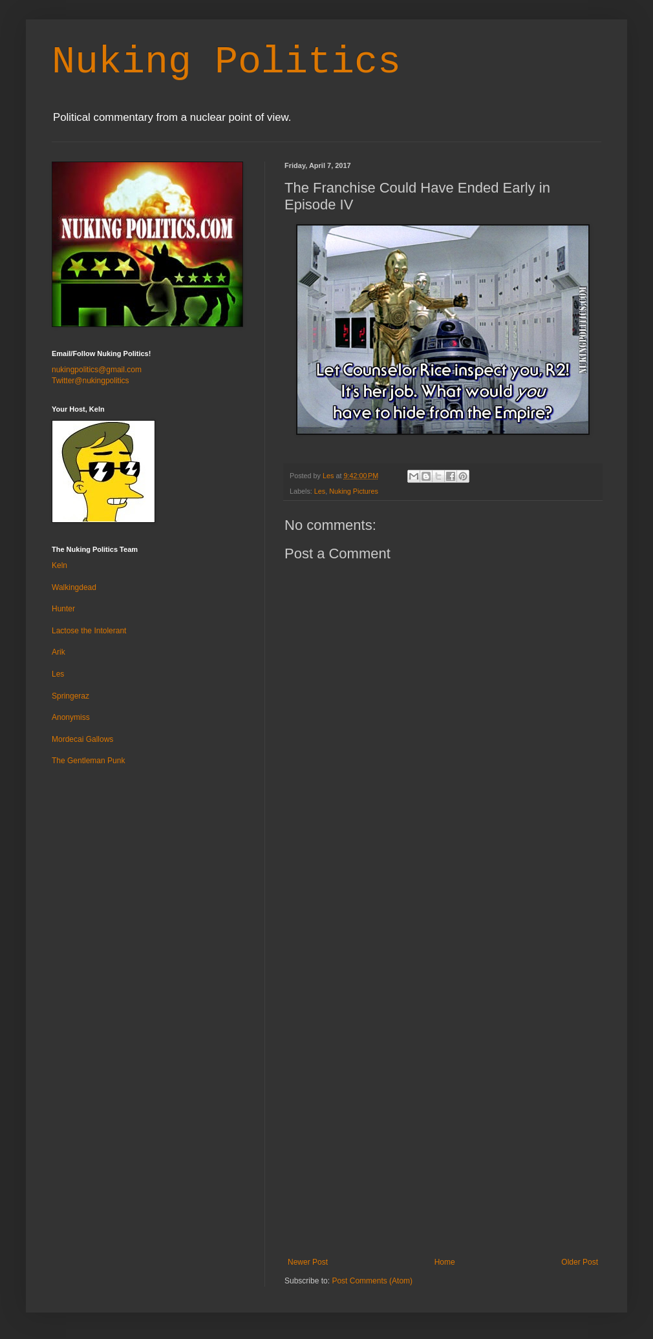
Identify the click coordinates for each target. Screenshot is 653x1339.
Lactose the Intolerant (89, 630)
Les (319, 491)
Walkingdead (74, 587)
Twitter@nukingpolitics (90, 380)
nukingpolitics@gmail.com (97, 369)
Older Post (579, 1262)
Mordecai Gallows (82, 739)
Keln (59, 565)
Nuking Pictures (353, 491)
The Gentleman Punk (88, 760)
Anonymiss (71, 717)
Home (444, 1262)
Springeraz (70, 696)
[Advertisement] (443, 1047)
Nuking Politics (226, 62)
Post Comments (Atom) (372, 1280)
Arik (58, 652)
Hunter (63, 608)
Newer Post (308, 1262)
